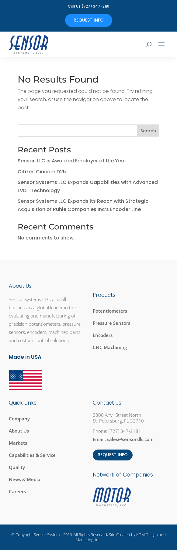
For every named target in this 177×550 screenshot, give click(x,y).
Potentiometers (110, 311)
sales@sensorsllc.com (130, 439)
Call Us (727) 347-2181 (88, 6)
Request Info (89, 20)
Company (19, 419)
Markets (18, 443)
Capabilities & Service (32, 455)
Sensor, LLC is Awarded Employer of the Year (72, 160)
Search (148, 131)
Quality (17, 467)
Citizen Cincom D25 (42, 171)
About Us (19, 431)
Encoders (103, 335)
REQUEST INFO (113, 455)
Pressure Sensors (111, 323)
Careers (17, 491)
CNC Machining (110, 347)
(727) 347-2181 (125, 431)
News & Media (24, 479)
